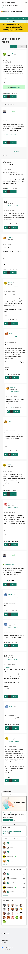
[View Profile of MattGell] (11, 706)
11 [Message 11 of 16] (8, 450)
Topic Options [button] (21, 47)
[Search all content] (16, 21)
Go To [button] (23, 18)
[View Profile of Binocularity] (10, 504)
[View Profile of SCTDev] (9, 282)
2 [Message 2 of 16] (7, 138)
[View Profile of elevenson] (9, 464)
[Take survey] (8, 820)
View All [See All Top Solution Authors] (5, 864)
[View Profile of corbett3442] (13, 387)
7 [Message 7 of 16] (8, 610)
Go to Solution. (16, 87)
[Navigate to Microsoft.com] (5, 11)
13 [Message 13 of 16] (10, 374)
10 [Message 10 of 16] (7, 269)
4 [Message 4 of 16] (9, 777)
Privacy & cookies (4, 940)
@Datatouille (7, 667)
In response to (13, 205)
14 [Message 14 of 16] (11, 407)
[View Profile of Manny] (9, 421)
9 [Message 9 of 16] (8, 541)
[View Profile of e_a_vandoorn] (10, 237)
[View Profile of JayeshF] (11, 333)
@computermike (10, 120)
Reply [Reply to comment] (13, 142)
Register (7, 18)
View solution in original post (10, 134)
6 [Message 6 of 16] (8, 642)
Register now (17, 31)
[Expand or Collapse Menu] (2, 15)
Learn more (4, 7)
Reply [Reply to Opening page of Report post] (13, 96)
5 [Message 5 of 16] (9, 724)
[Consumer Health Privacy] (14, 950)
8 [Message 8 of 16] (7, 490)
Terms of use (3, 942)
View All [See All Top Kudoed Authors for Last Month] (5, 895)
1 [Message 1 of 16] (7, 93)
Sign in (13, 18)
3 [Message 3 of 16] (8, 692)
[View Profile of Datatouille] (9, 111)
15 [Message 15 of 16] (7, 188)
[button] (13, 46)
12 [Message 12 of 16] (8, 319)
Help (18, 18)
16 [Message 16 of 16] (8, 223)
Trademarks (3, 944)
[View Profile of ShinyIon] (10, 594)
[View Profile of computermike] (10, 54)
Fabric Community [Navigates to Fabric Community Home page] (16, 11)
